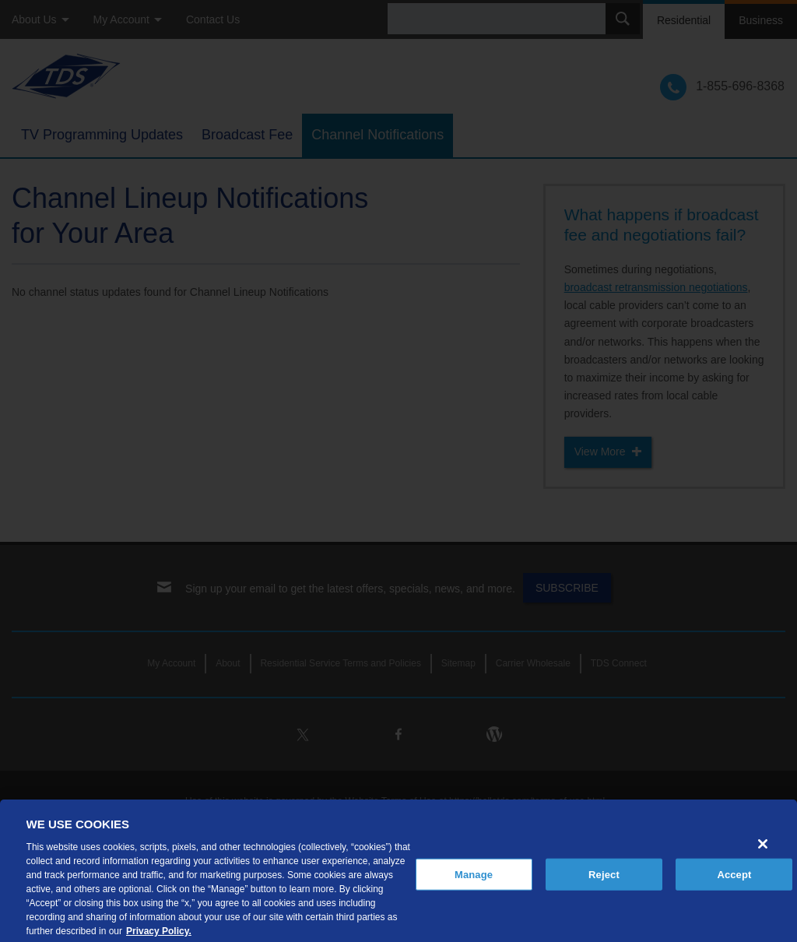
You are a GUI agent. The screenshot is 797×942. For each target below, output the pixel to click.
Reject (604, 884)
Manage (474, 884)
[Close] (763, 853)
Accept (734, 884)
